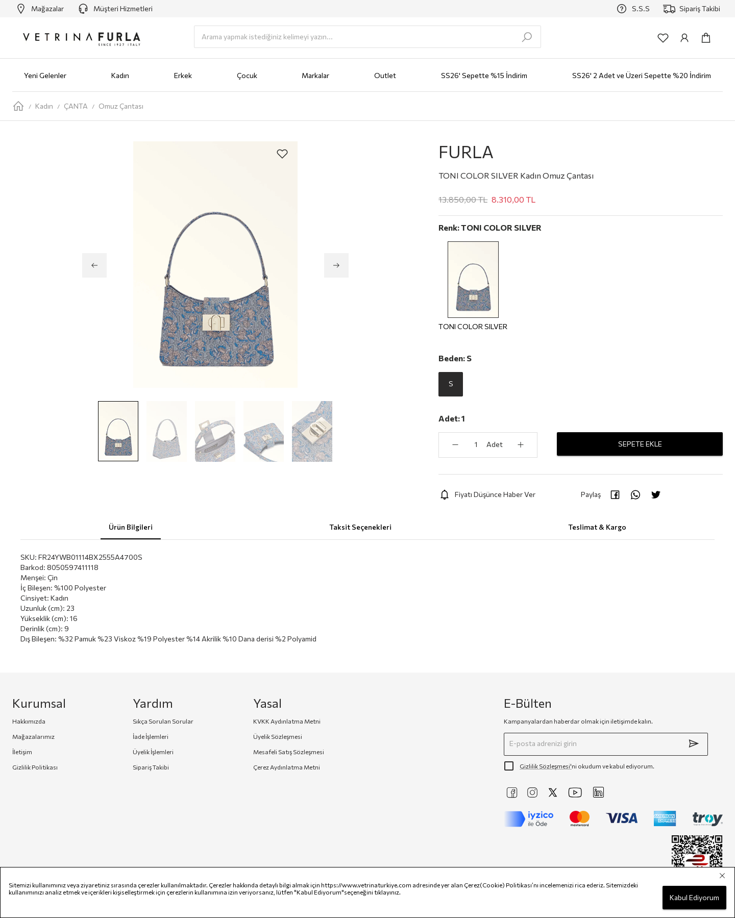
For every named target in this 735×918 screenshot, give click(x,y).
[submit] (693, 743)
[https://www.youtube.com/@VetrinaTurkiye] (575, 792)
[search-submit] (526, 37)
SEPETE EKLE (640, 444)
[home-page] (18, 106)
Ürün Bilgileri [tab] (131, 527)
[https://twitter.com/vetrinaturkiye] (553, 792)
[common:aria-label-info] (684, 37)
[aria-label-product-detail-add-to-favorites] (282, 153)
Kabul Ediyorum (694, 898)
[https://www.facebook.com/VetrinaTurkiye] (512, 792)
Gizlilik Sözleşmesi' (546, 766)
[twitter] (656, 494)
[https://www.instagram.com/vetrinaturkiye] (532, 792)
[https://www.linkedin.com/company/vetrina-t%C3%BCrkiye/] (598, 792)
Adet (494, 444)
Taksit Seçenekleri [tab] (360, 527)
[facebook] (615, 494)
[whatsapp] (635, 494)
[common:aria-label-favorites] (663, 37)
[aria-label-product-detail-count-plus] (520, 445)
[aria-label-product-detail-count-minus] (455, 445)
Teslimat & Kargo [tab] (597, 527)
